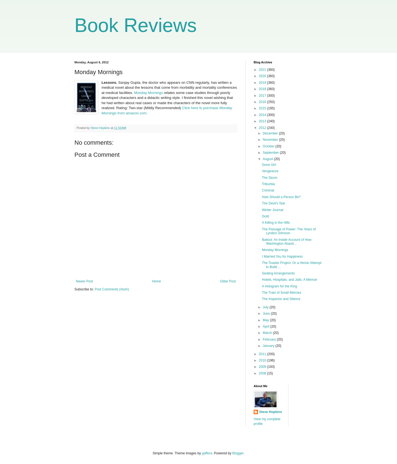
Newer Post (84, 281)
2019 (263, 83)
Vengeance (270, 171)
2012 (263, 128)
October (269, 146)
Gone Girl (269, 165)
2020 (263, 76)
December (271, 133)
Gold (265, 216)
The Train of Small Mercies (281, 293)
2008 (263, 373)
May (266, 320)
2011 (263, 354)
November (271, 140)
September (271, 153)
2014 (263, 115)
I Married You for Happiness (282, 256)
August (268, 159)
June (267, 313)
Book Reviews (135, 25)
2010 (263, 360)
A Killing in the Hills (276, 223)
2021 (263, 70)
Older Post (228, 281)
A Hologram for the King (279, 286)
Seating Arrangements (278, 273)
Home (156, 281)
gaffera (207, 453)
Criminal (268, 190)
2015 (263, 108)
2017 (263, 96)
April (266, 326)
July (266, 307)
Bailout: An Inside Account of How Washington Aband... (286, 242)
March (268, 333)
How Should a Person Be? (281, 197)
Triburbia (268, 184)
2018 (263, 89)
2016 (263, 102)
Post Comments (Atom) (112, 289)
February (270, 339)
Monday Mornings (148, 93)
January (269, 346)
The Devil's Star (273, 203)
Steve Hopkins (270, 412)
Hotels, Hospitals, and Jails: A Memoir (289, 280)
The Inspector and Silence (281, 299)
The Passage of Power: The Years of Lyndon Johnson (289, 231)
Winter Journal (272, 210)
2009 (263, 367)
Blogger (238, 453)
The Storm (269, 178)
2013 (263, 121)
